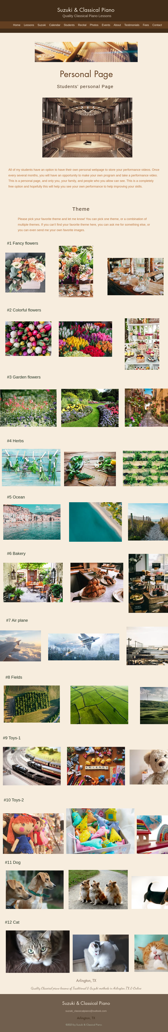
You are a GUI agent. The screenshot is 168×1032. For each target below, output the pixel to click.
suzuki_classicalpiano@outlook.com (86, 1010)
